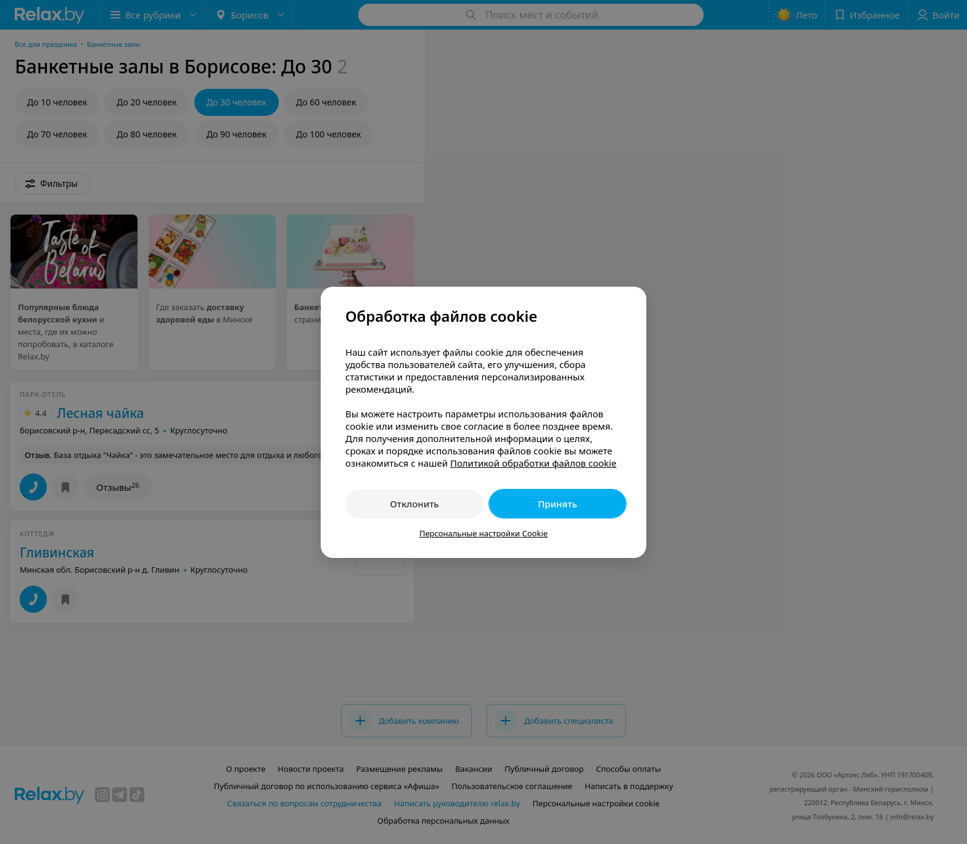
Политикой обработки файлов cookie (533, 463)
